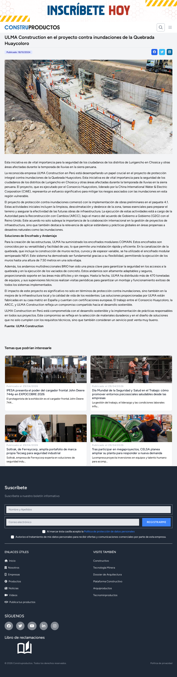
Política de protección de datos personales (109, 531)
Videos (11, 595)
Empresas (12, 574)
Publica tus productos (20, 602)
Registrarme (156, 522)
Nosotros (12, 567)
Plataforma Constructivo (107, 581)
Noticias (12, 588)
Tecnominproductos (105, 595)
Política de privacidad (161, 663)
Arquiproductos (102, 588)
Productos (13, 581)
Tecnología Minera (104, 567)
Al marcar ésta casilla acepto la (91, 531)
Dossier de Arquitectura (107, 574)
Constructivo (101, 560)
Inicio (10, 560)
